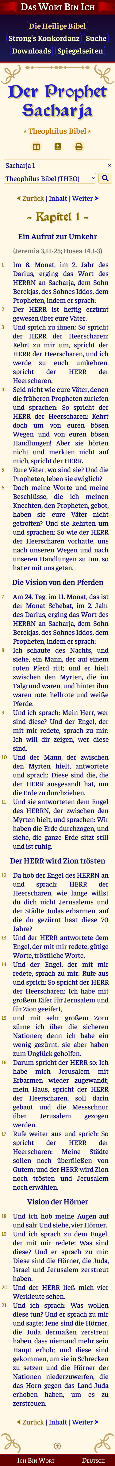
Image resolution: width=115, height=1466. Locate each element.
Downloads (31, 50)
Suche (96, 37)
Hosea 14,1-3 (81, 250)
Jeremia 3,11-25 (38, 250)
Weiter (85, 197)
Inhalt (58, 197)
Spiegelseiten (80, 50)
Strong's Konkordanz (44, 37)
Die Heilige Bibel (57, 25)
